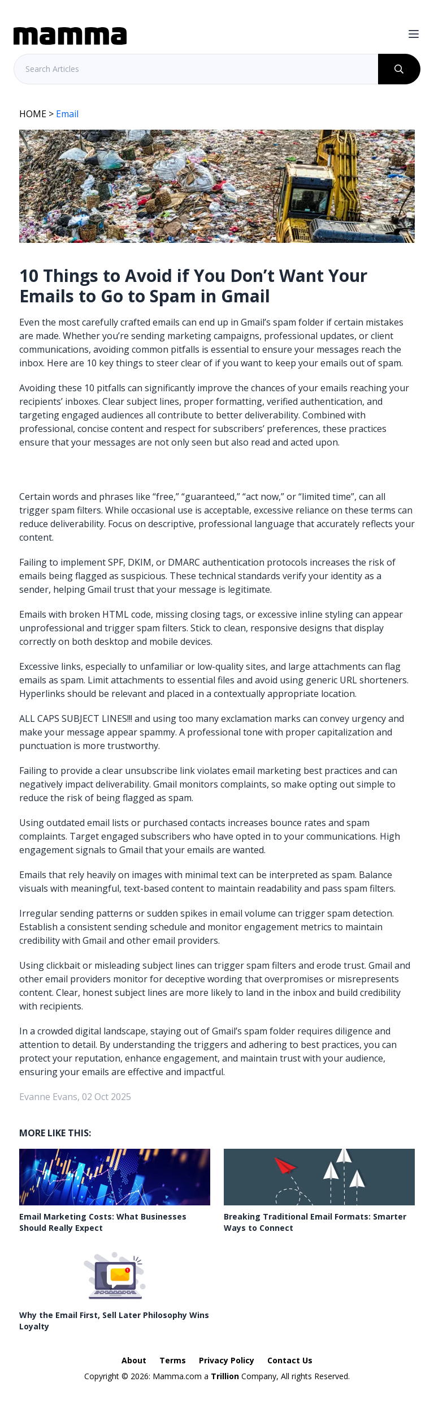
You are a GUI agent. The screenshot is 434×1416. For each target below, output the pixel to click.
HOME (32, 114)
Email (67, 114)
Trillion (225, 1376)
